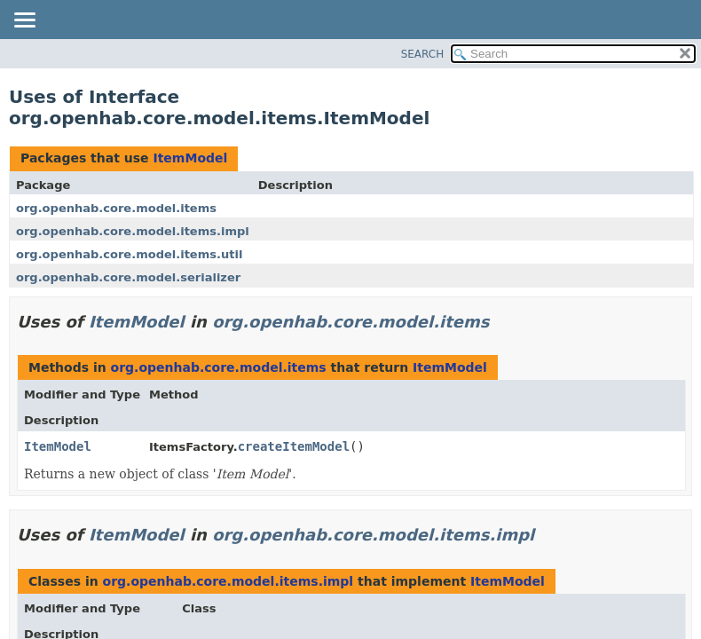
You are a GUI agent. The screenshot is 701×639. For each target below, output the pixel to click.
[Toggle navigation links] (24, 21)
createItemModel (294, 446)
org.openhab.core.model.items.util (129, 254)
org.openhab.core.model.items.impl (132, 231)
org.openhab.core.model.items (116, 208)
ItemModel (190, 158)
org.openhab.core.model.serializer (128, 277)
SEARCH (423, 54)
